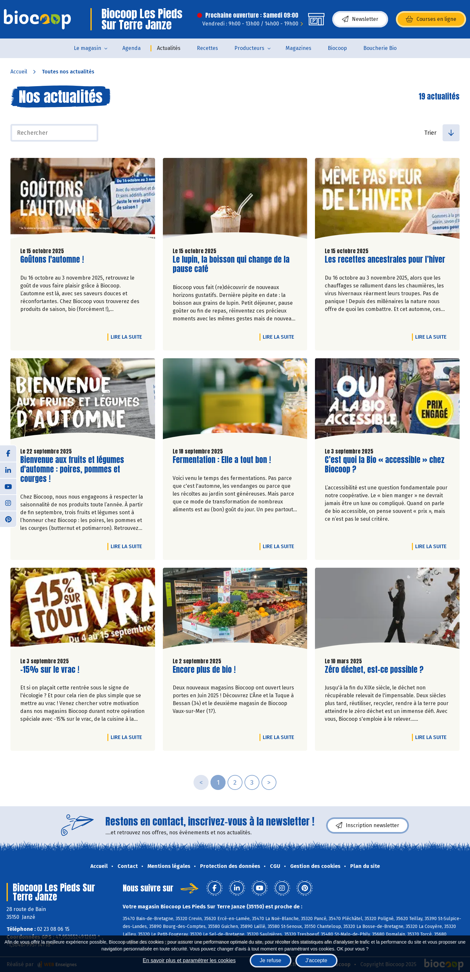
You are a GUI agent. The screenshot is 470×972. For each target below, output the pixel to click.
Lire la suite (128, 336)
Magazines (298, 48)
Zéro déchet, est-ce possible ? (374, 669)
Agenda (131, 48)
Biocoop (337, 48)
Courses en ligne (431, 19)
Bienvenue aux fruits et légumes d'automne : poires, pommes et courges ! (72, 469)
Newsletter (360, 19)
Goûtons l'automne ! (52, 259)
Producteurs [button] (249, 48)
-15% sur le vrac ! (49, 669)
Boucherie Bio (380, 48)
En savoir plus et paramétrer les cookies (189, 960)
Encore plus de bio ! (204, 669)
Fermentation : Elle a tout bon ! (222, 460)
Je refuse (270, 960)
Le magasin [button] (87, 48)
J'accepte (316, 960)
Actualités (168, 48)
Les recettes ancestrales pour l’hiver (385, 259)
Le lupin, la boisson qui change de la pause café (231, 264)
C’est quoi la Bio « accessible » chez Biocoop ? (385, 464)
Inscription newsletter (367, 825)
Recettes (207, 48)
